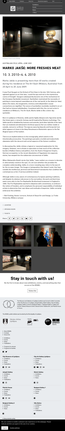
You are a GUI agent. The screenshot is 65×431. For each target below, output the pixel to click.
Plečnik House (7, 387)
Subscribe (32, 291)
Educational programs (43, 1)
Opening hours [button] (9, 209)
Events (34, 7)
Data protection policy (9, 418)
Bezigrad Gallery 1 (40, 387)
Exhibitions (35, 4)
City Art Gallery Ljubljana (42, 356)
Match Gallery (38, 372)
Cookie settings (15, 428)
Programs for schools (10, 346)
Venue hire (31, 1)
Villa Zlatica (37, 403)
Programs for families (10, 348)
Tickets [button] (6, 213)
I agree (4, 428)
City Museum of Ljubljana (11, 356)
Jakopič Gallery (8, 372)
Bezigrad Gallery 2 (9, 403)
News (34, 10)
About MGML (12, 1)
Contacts (22, 1)
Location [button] (7, 205)
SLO (53, 1)
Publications (7, 343)
